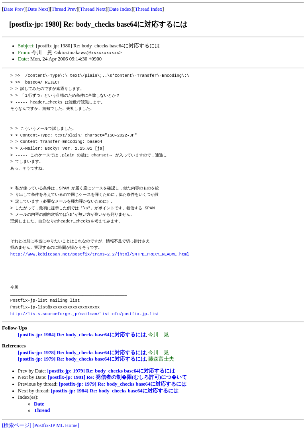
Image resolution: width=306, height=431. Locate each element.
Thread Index (149, 9)
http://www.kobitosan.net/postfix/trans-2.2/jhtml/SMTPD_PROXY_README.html (99, 254)
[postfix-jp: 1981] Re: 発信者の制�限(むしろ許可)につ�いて (117, 377)
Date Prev (14, 9)
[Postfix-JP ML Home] (56, 425)
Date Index (120, 9)
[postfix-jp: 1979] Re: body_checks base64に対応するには (82, 359)
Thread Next (93, 9)
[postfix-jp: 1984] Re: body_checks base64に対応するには (82, 334)
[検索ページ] (16, 425)
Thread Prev (63, 9)
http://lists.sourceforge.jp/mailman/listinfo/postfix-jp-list (84, 314)
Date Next (37, 9)
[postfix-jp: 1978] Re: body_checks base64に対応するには (82, 352)
